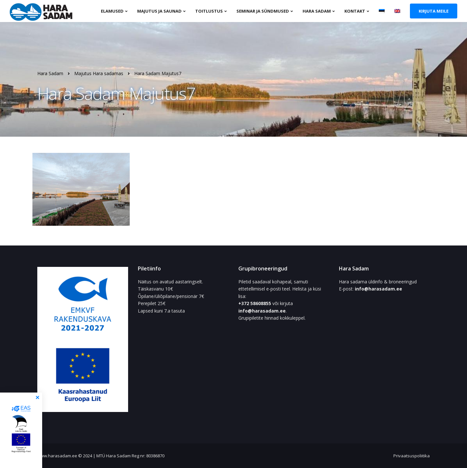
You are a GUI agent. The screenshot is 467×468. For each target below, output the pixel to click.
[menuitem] (381, 10)
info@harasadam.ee (262, 311)
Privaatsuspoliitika (411, 456)
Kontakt (354, 11)
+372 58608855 (255, 303)
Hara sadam (317, 11)
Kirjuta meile (434, 11)
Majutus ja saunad (159, 11)
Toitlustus (209, 11)
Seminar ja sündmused (262, 11)
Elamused (112, 11)
